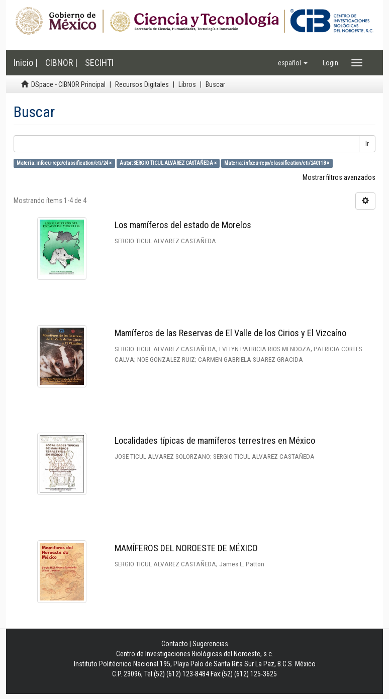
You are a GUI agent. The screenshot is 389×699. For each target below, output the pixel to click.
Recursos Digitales (142, 84)
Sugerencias (210, 644)
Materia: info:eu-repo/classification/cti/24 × (64, 163)
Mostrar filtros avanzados (339, 177)
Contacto (174, 644)
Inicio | (26, 62)
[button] (292, 62)
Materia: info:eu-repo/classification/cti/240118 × (276, 163)
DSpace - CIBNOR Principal (68, 84)
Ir (367, 144)
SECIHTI (99, 62)
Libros (187, 84)
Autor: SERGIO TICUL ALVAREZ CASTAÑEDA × (168, 163)
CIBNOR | (61, 62)
